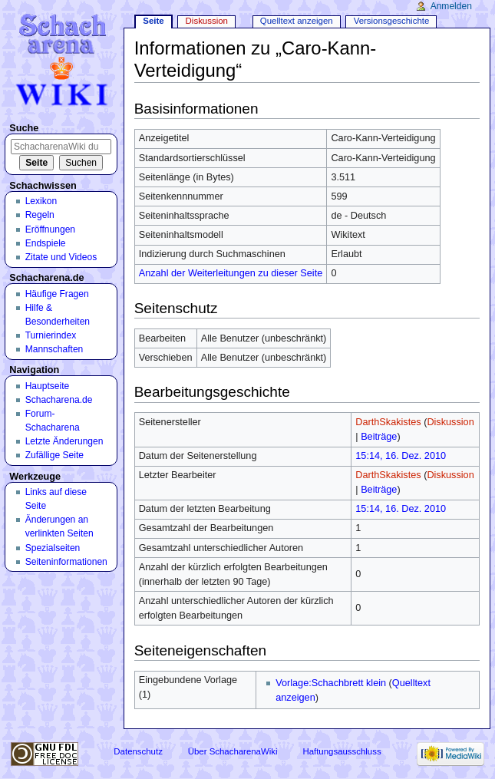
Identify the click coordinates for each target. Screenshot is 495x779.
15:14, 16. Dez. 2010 (400, 456)
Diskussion (450, 422)
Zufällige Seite (54, 455)
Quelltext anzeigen (296, 20)
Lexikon (41, 201)
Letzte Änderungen (64, 441)
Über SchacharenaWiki (233, 751)
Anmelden (451, 6)
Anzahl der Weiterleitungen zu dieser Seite (231, 273)
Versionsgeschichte (392, 20)
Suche (23, 128)
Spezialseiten (53, 548)
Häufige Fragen (57, 294)
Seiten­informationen (66, 561)
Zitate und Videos (61, 257)
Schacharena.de (59, 399)
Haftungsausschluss (341, 751)
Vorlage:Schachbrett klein (331, 683)
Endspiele (45, 243)
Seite (153, 20)
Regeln (39, 215)
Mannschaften (54, 349)
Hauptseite (47, 386)
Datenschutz (138, 751)
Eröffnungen (50, 229)
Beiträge (379, 436)
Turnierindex (51, 335)
